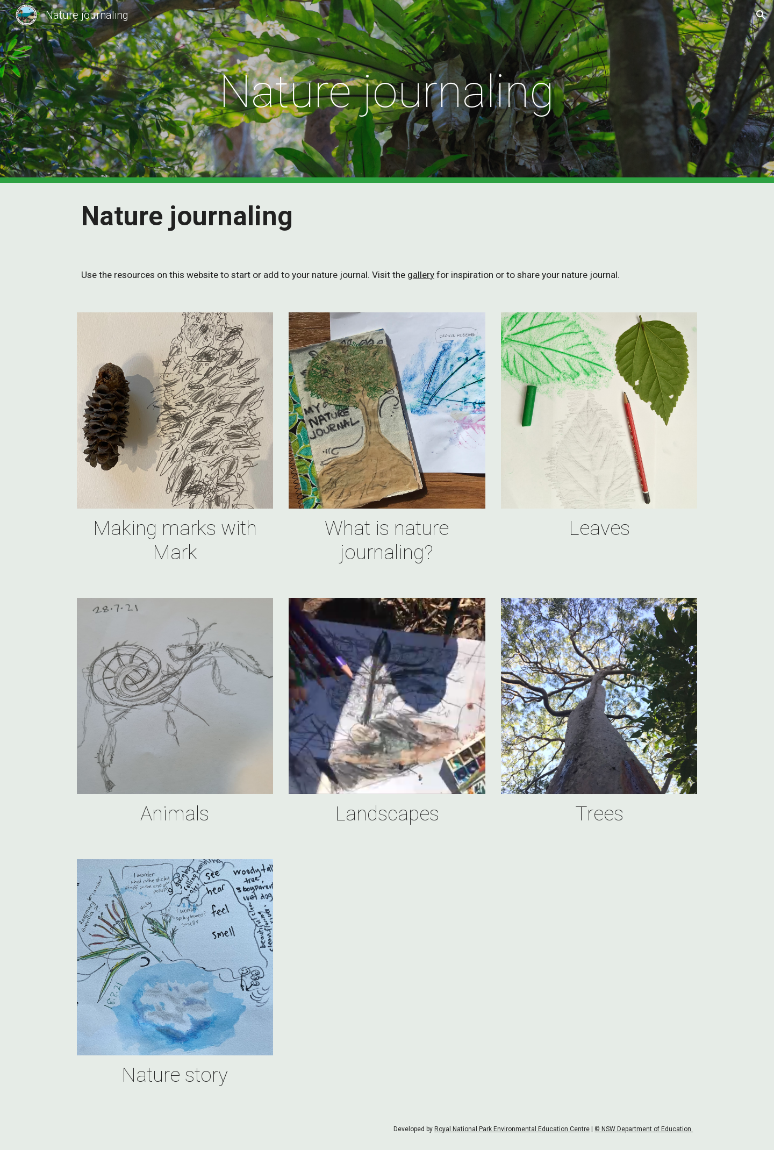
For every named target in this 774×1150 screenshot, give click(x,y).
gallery (420, 274)
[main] (387, 91)
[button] (761, 15)
